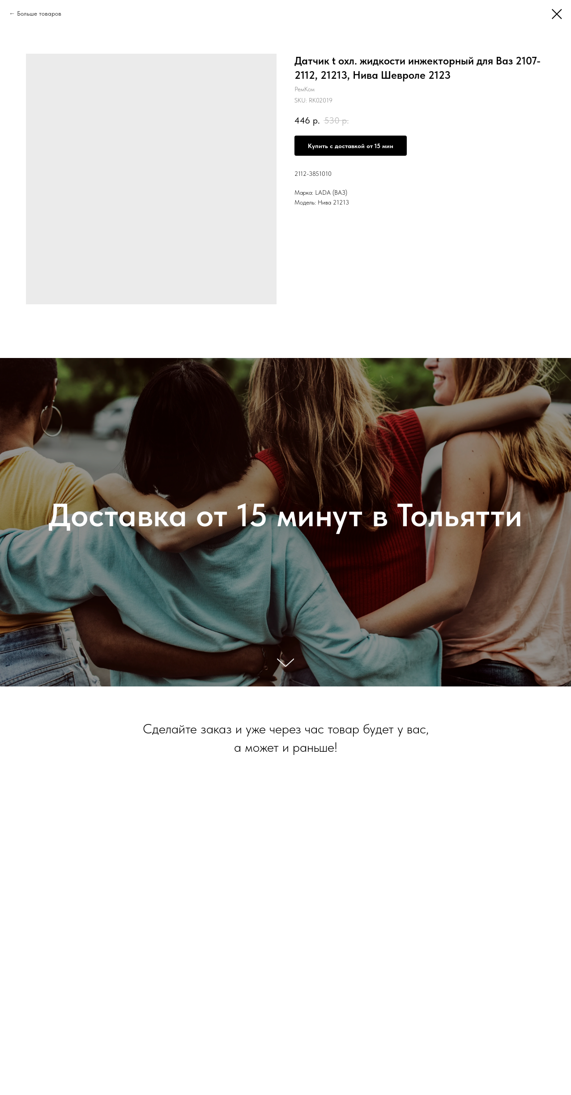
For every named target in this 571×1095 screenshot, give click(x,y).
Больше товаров (39, 13)
